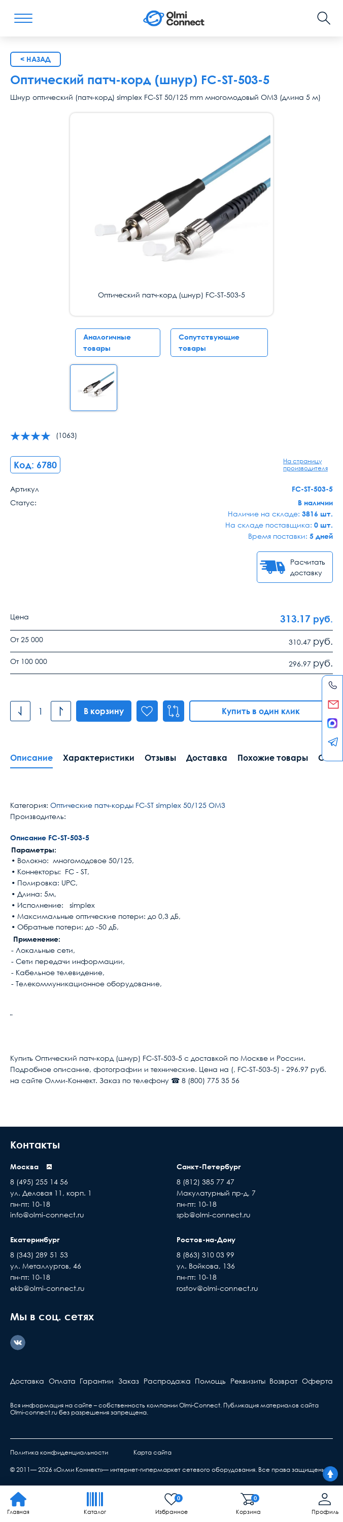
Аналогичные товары (107, 342)
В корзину (104, 711)
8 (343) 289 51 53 (39, 1254)
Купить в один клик (261, 711)
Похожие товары (272, 758)
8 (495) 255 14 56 (39, 1181)
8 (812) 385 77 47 (205, 1181)
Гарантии (97, 1381)
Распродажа (167, 1381)
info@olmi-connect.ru (47, 1214)
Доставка (206, 758)
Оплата (62, 1381)
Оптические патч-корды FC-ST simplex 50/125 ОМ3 (137, 805)
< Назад (35, 59)
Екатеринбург (35, 1239)
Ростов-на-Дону (206, 1239)
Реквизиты (247, 1381)
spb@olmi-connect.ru (214, 1214)
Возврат (283, 1381)
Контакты (35, 1144)
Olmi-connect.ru (33, 1412)
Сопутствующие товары (209, 342)
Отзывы (160, 758)
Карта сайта (152, 1452)
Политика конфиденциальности (59, 1452)
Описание (31, 758)
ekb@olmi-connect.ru (47, 1288)
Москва (24, 1166)
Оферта (317, 1381)
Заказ (128, 1381)
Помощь (210, 1381)
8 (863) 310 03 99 (205, 1254)
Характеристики (98, 758)
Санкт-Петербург (209, 1166)
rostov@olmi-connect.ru (217, 1288)
